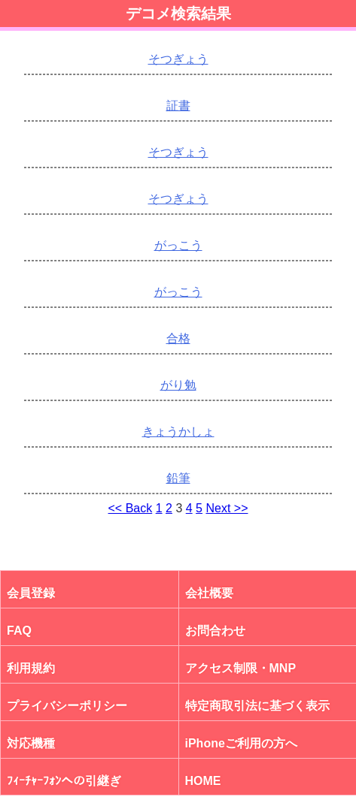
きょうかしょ (178, 431)
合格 (178, 338)
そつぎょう (178, 59)
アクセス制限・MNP (241, 668)
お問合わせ (215, 630)
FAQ (19, 630)
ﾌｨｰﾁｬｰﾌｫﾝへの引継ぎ (64, 780)
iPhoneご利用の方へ (241, 743)
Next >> (226, 508)
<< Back (130, 508)
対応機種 (31, 743)
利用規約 (31, 668)
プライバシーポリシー (67, 705)
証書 (178, 105)
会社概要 (209, 593)
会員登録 (31, 593)
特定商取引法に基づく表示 (257, 705)
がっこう (178, 245)
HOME (203, 780)
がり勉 (178, 385)
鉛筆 (178, 478)
